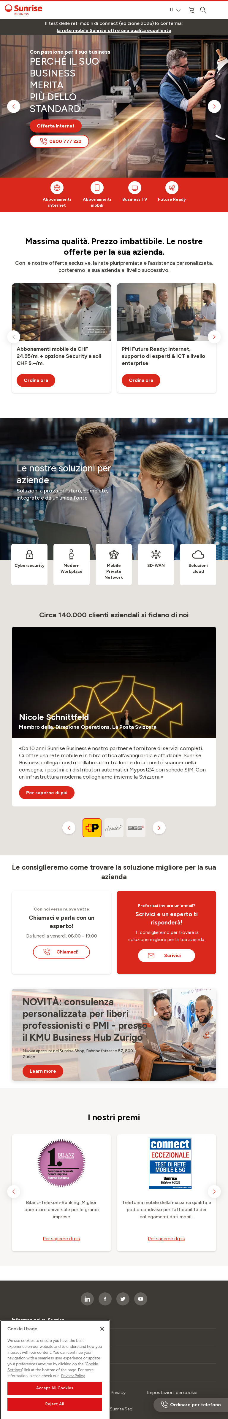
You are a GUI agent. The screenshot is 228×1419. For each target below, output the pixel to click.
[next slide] (214, 106)
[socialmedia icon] (140, 1298)
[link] (114, 30)
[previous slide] (13, 106)
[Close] (102, 1352)
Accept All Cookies (54, 1412)
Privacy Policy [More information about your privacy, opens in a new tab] (73, 1399)
